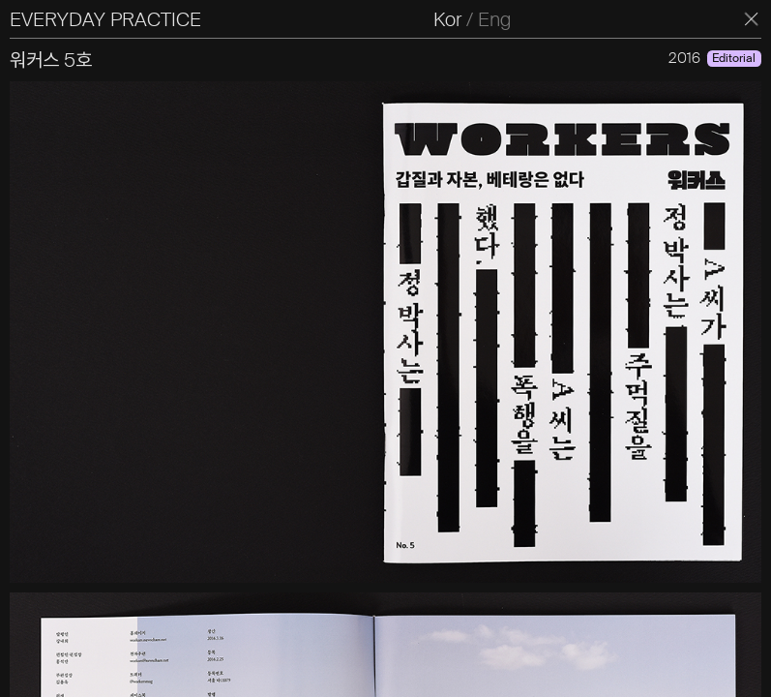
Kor (447, 19)
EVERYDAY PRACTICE (105, 19)
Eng (494, 19)
